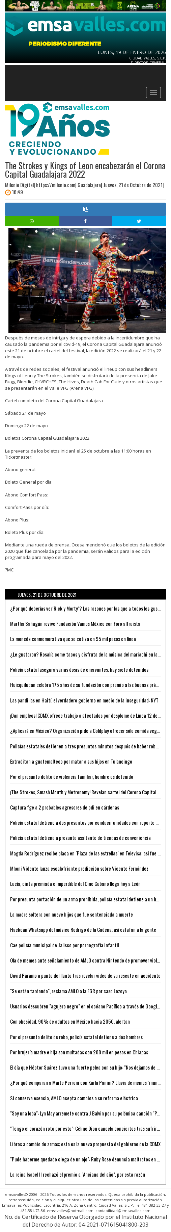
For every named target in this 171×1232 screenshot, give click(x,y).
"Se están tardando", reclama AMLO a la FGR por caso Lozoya (68, 991)
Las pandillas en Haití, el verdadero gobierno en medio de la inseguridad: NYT (84, 700)
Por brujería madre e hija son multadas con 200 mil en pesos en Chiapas (79, 1052)
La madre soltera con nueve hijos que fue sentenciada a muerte (71, 914)
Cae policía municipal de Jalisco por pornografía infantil (64, 945)
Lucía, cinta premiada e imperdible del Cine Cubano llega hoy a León (75, 883)
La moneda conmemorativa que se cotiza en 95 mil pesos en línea (73, 638)
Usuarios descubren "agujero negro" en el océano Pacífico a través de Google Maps (90, 1006)
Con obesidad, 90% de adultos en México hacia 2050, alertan (70, 1021)
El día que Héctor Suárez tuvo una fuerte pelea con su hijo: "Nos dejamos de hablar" (90, 1067)
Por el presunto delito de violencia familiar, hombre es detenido (71, 776)
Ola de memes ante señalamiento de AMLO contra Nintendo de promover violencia (89, 960)
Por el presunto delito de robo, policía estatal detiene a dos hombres (76, 1037)
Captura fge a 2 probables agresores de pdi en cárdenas (64, 807)
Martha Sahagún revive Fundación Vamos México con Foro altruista (75, 623)
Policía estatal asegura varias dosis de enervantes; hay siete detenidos (79, 669)
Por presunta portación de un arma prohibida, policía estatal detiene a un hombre (89, 899)
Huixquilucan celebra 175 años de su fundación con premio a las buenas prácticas (89, 684)
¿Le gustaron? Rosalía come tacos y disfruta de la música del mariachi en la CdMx (89, 654)
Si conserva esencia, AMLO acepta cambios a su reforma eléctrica (74, 1098)
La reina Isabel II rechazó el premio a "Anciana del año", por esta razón (77, 1174)
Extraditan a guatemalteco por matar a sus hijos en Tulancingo (71, 761)
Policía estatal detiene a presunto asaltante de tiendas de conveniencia (80, 837)
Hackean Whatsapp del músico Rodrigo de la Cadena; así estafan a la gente (83, 929)
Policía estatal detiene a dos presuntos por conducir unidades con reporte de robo (90, 822)
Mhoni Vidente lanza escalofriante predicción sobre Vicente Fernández (79, 868)
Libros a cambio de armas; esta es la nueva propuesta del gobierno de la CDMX (85, 1144)
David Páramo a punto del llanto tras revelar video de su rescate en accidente (85, 975)
